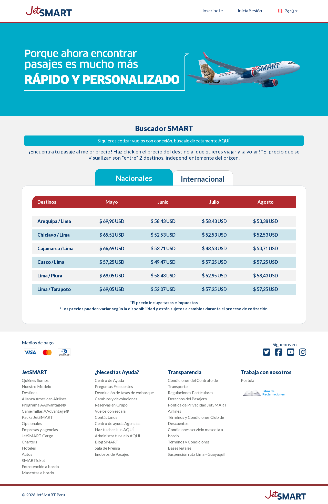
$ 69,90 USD (111, 221)
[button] (287, 11)
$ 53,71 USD (163, 248)
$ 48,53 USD (214, 248)
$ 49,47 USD (163, 262)
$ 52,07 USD (163, 289)
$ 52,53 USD (163, 235)
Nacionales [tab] (134, 178)
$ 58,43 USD (163, 221)
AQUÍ (224, 140)
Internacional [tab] (203, 179)
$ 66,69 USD (111, 248)
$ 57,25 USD (111, 262)
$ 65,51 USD (111, 235)
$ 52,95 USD (214, 275)
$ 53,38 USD (265, 221)
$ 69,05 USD (111, 275)
